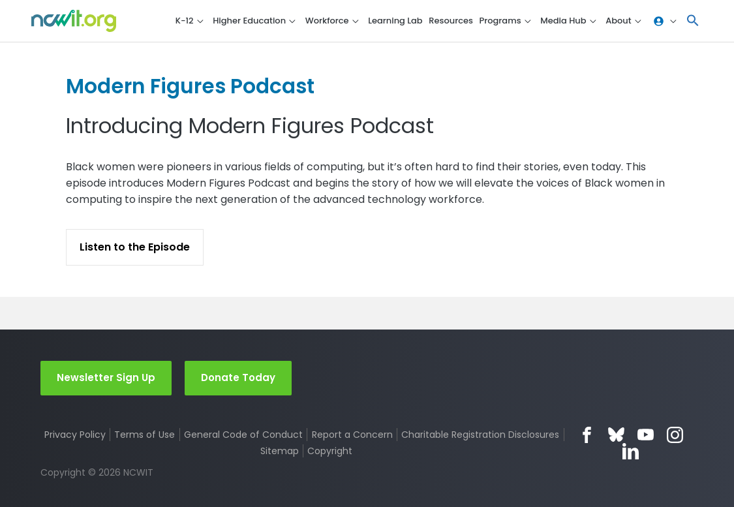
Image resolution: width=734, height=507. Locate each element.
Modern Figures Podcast (195, 85)
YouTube (645, 435)
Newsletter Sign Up (106, 377)
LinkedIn (630, 451)
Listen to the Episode (135, 246)
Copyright (329, 450)
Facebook (587, 435)
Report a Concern (352, 434)
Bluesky (616, 435)
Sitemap (279, 450)
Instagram (675, 435)
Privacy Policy (75, 434)
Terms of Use (144, 434)
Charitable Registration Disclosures (481, 434)
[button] (693, 21)
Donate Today (238, 377)
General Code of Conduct (243, 434)
